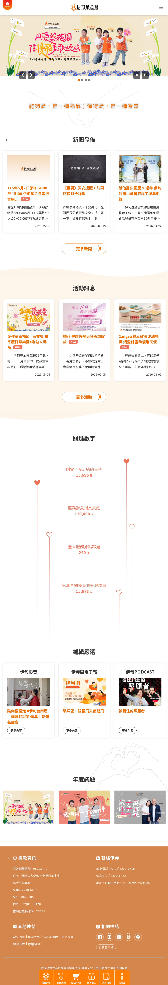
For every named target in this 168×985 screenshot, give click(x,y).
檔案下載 (20, 944)
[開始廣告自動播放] (136, 75)
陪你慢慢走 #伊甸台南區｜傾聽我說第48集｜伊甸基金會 (28, 716)
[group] (84, 45)
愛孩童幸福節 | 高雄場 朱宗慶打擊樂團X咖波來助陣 (27, 341)
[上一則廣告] (22, 75)
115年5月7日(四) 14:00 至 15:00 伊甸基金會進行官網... (28, 193)
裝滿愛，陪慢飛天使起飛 (83, 710)
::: (6, 139)
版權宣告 (35, 937)
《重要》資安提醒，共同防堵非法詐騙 (83, 190)
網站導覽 (68, 937)
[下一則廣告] (31, 75)
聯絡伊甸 (35, 944)
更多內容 (16, 730)
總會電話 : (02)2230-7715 (115, 868)
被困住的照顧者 (132, 710)
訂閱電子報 (106, 947)
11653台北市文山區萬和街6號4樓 (127, 883)
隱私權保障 (51, 937)
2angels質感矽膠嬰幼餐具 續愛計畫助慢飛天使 (139, 341)
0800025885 (23, 897)
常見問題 (20, 937)
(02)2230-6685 (25, 890)
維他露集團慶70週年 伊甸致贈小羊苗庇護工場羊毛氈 (140, 193)
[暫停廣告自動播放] (145, 75)
